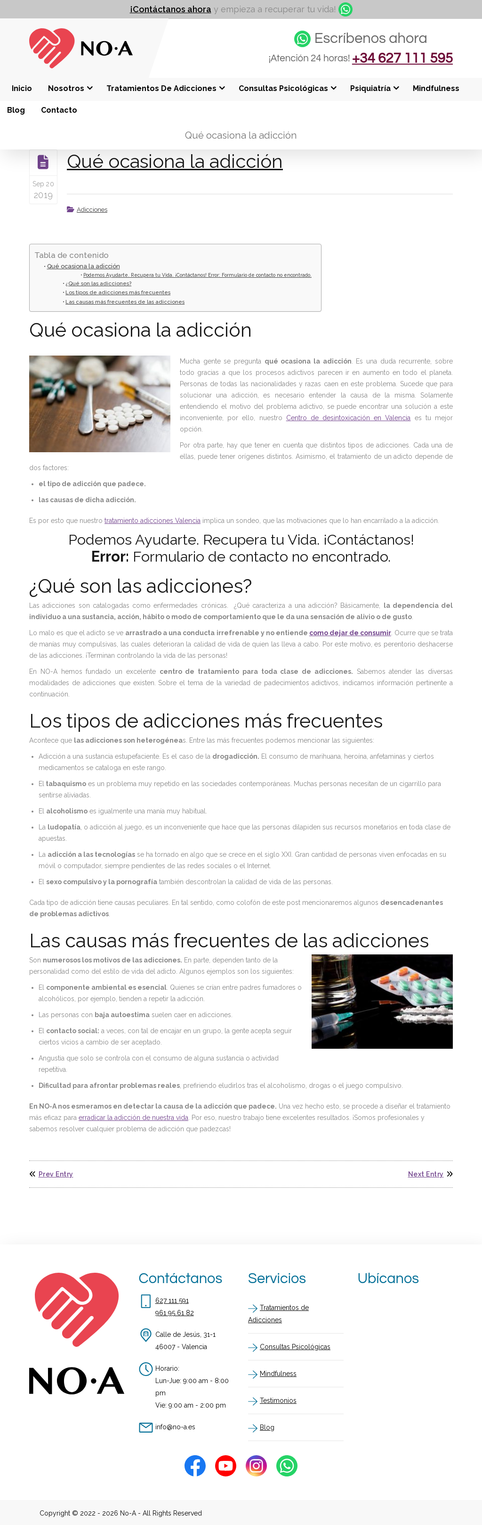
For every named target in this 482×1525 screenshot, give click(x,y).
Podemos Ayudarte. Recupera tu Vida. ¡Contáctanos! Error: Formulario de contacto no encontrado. (197, 275)
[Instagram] (256, 1465)
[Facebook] (195, 1465)
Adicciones (92, 209)
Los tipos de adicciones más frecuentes (117, 292)
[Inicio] (81, 66)
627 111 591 (172, 1300)
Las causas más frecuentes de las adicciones (125, 301)
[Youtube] (225, 1465)
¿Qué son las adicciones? (98, 283)
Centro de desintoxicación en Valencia (348, 418)
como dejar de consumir (350, 633)
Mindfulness (278, 1373)
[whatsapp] (345, 9)
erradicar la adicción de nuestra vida (133, 1117)
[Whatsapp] (286, 1465)
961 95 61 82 (174, 1312)
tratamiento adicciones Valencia (152, 520)
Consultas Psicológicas (295, 1346)
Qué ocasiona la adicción (178, 161)
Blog (267, 1427)
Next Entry (430, 1174)
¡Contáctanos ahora (170, 9)
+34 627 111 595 (400, 59)
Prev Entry (51, 1174)
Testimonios (278, 1400)
